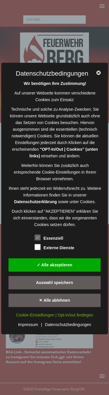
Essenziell (49, 238)
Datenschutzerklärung (35, 202)
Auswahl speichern (54, 282)
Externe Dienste (54, 247)
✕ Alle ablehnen (54, 300)
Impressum (28, 325)
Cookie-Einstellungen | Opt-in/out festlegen (54, 315)
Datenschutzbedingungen (68, 325)
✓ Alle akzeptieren (54, 265)
